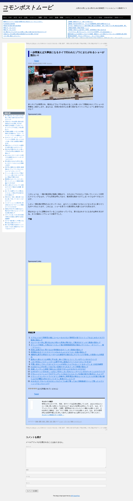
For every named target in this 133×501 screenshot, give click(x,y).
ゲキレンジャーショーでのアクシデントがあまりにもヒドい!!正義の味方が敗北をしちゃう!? (67, 374)
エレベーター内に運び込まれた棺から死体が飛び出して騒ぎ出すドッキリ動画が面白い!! (65, 342)
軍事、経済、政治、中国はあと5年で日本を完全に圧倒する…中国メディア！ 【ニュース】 (95, 38)
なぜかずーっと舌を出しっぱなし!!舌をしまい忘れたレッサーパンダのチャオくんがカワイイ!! (68, 371)
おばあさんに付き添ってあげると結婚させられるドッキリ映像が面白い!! (59, 367)
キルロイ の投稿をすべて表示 (53, 415)
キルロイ (49, 63)
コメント (28, 446)
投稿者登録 (108, 17)
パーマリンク (78, 421)
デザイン (68, 17)
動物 (37, 421)
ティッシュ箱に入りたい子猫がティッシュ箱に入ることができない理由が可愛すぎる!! (14, 175)
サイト (28, 483)
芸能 (54, 421)
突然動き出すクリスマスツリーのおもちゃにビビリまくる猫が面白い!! (58, 352)
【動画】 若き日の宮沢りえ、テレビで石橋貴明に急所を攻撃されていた (89, 23)
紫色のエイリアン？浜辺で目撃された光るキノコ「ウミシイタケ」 (23, 21)
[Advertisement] (39, 126)
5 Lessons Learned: (9, 23)
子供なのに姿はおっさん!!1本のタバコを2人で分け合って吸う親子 (45, 43)
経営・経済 (18, 17)
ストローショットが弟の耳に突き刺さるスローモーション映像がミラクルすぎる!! (14, 205)
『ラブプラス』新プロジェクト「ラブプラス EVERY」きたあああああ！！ (90, 32)
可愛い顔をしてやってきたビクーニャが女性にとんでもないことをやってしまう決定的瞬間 (67, 364)
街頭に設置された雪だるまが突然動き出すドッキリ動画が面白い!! (57, 350)
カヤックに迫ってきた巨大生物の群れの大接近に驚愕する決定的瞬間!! (14, 217)
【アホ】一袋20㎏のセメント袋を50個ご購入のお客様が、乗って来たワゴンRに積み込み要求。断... (97, 25)
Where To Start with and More (12, 25)
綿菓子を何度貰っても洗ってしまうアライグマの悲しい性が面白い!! (14, 127)
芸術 (90, 17)
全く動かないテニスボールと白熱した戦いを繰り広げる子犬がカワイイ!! (24, 32)
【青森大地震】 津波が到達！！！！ (78, 28)
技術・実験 (59, 17)
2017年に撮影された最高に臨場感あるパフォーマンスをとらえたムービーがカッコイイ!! (14, 169)
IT (75, 17)
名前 (27, 470)
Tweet (36, 61)
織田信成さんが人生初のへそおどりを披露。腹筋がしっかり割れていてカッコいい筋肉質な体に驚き (97, 34)
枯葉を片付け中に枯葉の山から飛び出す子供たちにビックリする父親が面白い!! (14, 211)
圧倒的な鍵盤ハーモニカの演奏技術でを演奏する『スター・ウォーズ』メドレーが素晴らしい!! (14, 133)
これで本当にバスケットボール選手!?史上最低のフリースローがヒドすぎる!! (61, 362)
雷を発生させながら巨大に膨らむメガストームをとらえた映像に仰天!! (14, 163)
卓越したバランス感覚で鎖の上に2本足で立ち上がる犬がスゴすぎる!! (58, 369)
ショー (61, 421)
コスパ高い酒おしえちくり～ (12, 36)
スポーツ (33, 17)
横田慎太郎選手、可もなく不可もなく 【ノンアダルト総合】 (86, 36)
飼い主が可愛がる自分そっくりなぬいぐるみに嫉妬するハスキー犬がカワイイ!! (14, 226)
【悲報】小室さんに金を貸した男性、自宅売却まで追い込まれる (87, 30)
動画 (72, 421)
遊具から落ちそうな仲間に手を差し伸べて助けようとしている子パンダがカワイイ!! (64, 359)
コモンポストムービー (27, 9)
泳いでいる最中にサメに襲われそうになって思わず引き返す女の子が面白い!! (14, 193)
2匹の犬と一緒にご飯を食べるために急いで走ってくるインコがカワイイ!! (14, 199)
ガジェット (82, 17)
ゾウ (65, 421)
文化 (25, 17)
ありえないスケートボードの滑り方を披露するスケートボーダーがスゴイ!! (14, 157)
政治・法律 (7, 17)
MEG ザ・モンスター (9, 28)
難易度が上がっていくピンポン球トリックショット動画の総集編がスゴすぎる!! (14, 181)
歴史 (45, 17)
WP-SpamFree (75, 496)
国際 (40, 17)
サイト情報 (98, 17)
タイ (68, 421)
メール (28, 476)
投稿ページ (119, 17)
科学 (51, 17)
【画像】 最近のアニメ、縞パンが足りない (80, 21)
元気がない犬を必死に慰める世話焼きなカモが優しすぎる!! (20, 34)
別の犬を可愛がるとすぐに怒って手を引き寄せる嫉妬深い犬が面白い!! (14, 151)
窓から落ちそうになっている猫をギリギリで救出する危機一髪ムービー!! (14, 187)
